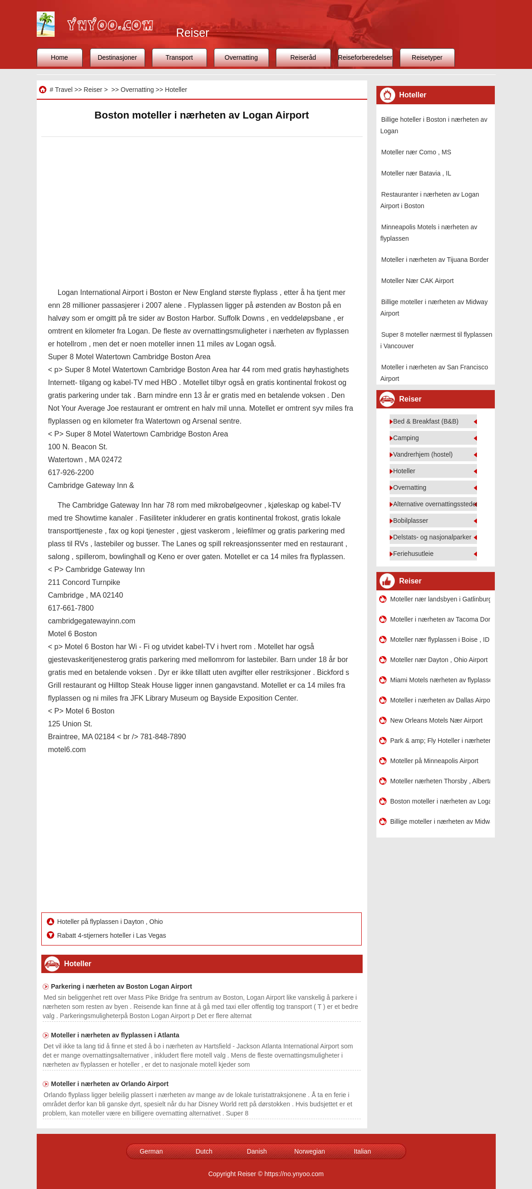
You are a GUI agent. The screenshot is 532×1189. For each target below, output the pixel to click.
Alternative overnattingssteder (435, 504)
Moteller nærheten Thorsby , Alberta (440, 781)
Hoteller (176, 89)
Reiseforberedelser (365, 57)
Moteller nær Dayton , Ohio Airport (438, 659)
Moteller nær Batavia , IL (416, 173)
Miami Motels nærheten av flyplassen (440, 680)
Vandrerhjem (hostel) (423, 454)
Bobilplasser (410, 520)
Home (59, 57)
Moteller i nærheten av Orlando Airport (109, 1083)
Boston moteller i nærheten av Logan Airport (440, 801)
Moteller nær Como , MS (416, 152)
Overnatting (241, 57)
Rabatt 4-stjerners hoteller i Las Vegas (112, 935)
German (151, 1151)
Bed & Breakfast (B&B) (426, 421)
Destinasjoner (117, 57)
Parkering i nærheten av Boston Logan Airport (121, 986)
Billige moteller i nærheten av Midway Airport (440, 821)
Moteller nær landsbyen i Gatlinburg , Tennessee (440, 599)
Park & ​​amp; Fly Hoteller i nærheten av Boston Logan (440, 740)
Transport (179, 57)
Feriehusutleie (413, 553)
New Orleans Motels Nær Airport (436, 720)
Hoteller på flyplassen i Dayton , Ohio (111, 921)
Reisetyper (427, 57)
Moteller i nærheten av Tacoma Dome (440, 619)
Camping (406, 438)
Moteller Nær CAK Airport (417, 280)
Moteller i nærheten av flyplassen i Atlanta (115, 1035)
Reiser (93, 89)
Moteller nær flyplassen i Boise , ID (439, 639)
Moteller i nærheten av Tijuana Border (435, 259)
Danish (257, 1151)
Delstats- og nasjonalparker (432, 537)
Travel (64, 89)
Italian (362, 1151)
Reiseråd (303, 57)
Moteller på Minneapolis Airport (434, 760)
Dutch (204, 1151)
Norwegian (309, 1151)
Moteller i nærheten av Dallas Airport (440, 700)
